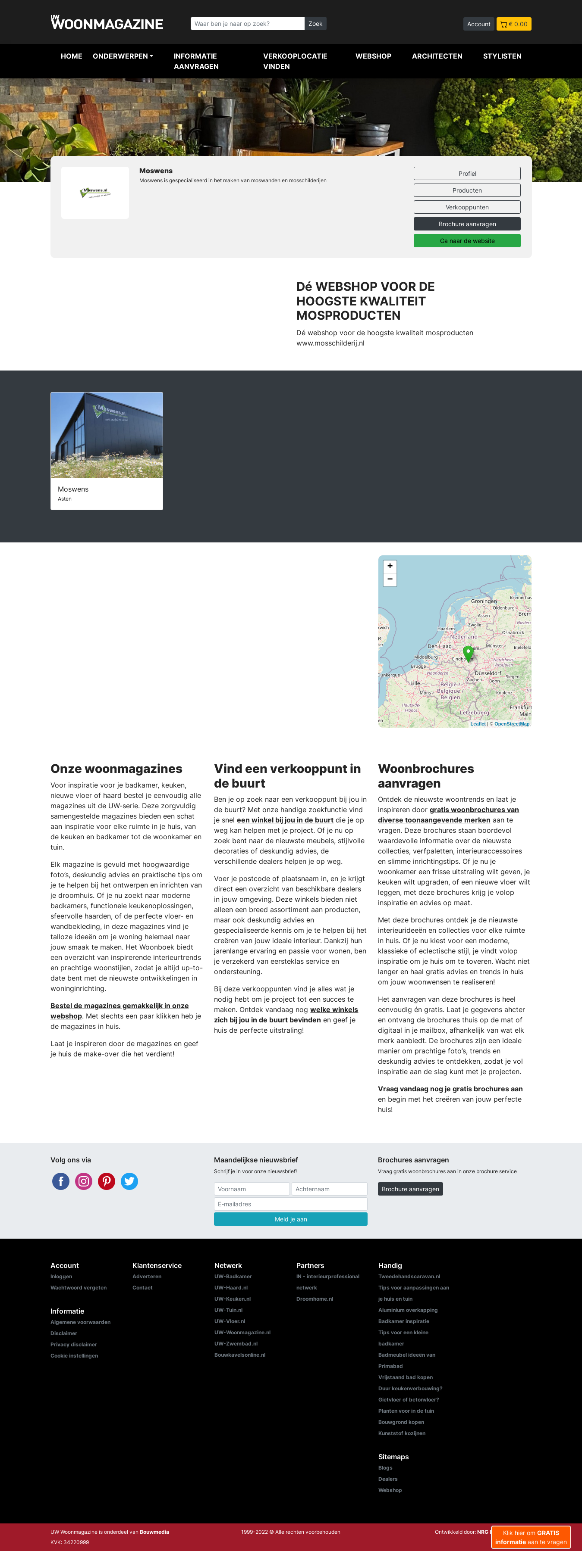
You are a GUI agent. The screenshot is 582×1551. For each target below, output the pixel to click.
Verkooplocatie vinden (295, 61)
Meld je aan (291, 1219)
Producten (467, 190)
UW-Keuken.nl (232, 1299)
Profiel (467, 173)
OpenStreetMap (511, 723)
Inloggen (61, 1276)
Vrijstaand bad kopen (405, 1377)
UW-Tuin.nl (228, 1310)
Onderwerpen (120, 56)
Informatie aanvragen (196, 61)
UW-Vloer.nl (229, 1321)
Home (71, 56)
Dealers (388, 1479)
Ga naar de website (467, 240)
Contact (142, 1287)
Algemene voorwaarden (80, 1322)
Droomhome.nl (314, 1299)
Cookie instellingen (74, 1355)
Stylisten (502, 56)
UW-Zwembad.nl (236, 1343)
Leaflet (478, 723)
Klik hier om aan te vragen (531, 1537)
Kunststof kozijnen (401, 1433)
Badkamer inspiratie (403, 1321)
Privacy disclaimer (73, 1344)
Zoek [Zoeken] (315, 23)
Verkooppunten (467, 207)
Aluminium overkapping (408, 1310)
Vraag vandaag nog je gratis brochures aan (450, 1088)
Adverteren (146, 1276)
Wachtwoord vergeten (78, 1287)
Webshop (373, 56)
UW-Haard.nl (231, 1287)
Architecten (437, 56)
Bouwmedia (154, 1532)
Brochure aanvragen (467, 223)
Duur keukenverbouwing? (410, 1388)
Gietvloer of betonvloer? (408, 1399)
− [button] (390, 579)
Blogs (385, 1467)
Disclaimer (63, 1333)
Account (479, 24)
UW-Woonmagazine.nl (242, 1332)
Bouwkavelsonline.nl (239, 1355)
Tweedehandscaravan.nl (409, 1276)
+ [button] (390, 567)
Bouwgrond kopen (401, 1422)
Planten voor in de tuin (406, 1411)
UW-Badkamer (233, 1276)
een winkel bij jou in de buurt (285, 820)
